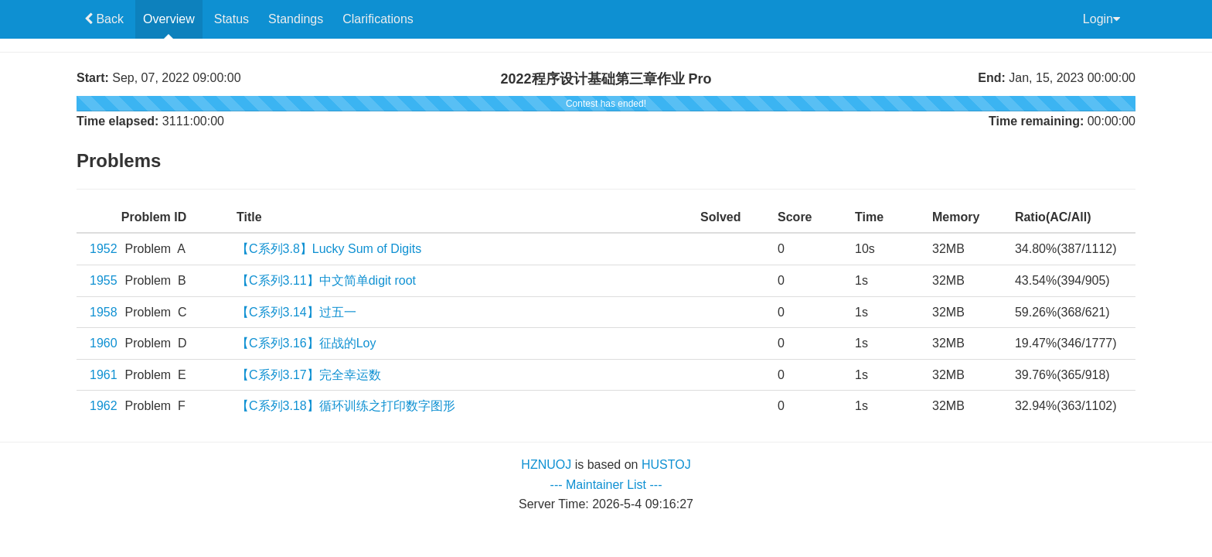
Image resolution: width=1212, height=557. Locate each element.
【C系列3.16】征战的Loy (306, 343)
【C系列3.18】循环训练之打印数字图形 (346, 405)
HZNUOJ (546, 464)
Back (108, 19)
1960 (103, 343)
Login (1101, 19)
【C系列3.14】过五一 (296, 312)
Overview (169, 19)
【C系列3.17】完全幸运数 (309, 374)
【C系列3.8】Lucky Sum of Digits (329, 248)
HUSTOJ (666, 464)
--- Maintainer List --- (606, 484)
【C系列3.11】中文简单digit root (326, 280)
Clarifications (378, 19)
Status (231, 19)
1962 (103, 405)
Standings (295, 19)
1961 (103, 374)
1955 (103, 280)
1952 (103, 248)
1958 (103, 312)
